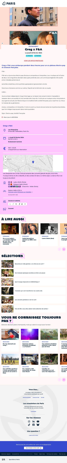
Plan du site (62, 454)
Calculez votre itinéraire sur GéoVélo (19, 192)
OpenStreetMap (57, 171)
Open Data (42, 454)
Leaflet (49, 171)
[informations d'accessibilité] (17, 204)
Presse (36, 454)
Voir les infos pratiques (33, 61)
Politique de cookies (52, 454)
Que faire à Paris (14, 459)
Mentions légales (5, 454)
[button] (33, 162)
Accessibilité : (22, 454)
